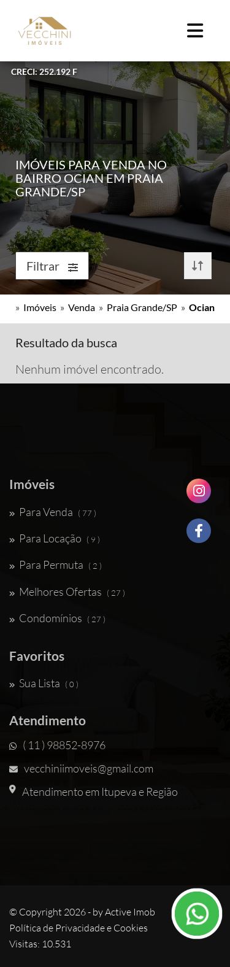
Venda (81, 307)
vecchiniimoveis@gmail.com (81, 768)
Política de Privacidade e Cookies (78, 928)
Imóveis (39, 307)
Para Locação (54, 538)
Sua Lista (44, 683)
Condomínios (57, 618)
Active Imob (130, 912)
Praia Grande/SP (142, 307)
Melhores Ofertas (67, 591)
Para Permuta (55, 564)
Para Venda (52, 511)
